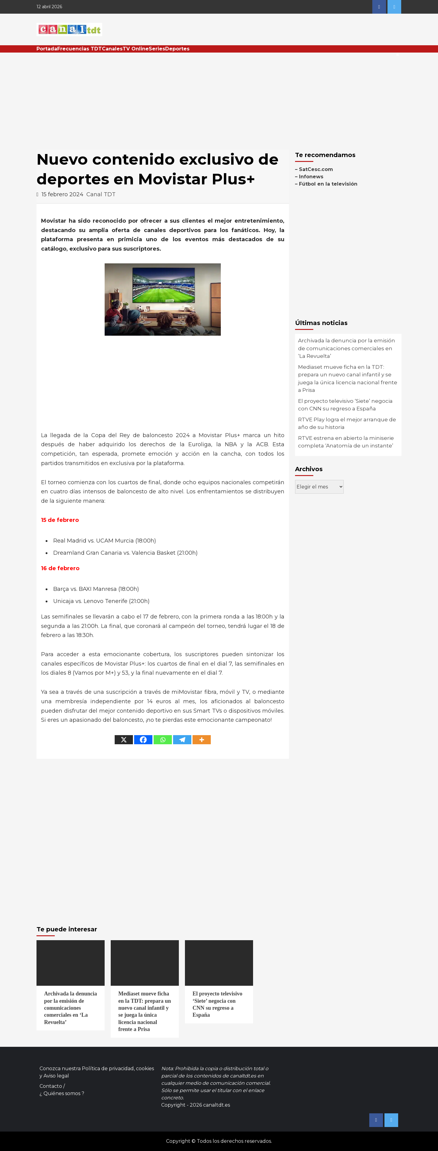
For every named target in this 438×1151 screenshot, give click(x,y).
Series (157, 49)
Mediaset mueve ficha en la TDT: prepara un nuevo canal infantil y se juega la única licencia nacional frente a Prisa (347, 378)
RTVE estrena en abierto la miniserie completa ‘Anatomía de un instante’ (346, 442)
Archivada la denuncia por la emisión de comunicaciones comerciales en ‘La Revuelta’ (346, 348)
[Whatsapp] (163, 739)
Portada (46, 49)
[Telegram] (182, 739)
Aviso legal (56, 1076)
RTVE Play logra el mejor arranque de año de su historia (347, 423)
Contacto (51, 1086)
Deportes (177, 49)
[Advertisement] (219, 98)
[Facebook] (143, 739)
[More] (202, 739)
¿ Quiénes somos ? (62, 1093)
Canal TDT (101, 194)
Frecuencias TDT (79, 49)
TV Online (136, 49)
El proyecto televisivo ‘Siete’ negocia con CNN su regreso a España (345, 405)
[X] (124, 739)
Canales (112, 49)
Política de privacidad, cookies (118, 1068)
